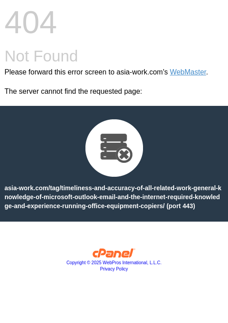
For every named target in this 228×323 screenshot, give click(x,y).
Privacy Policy (114, 268)
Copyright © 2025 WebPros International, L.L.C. (114, 262)
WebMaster (188, 72)
